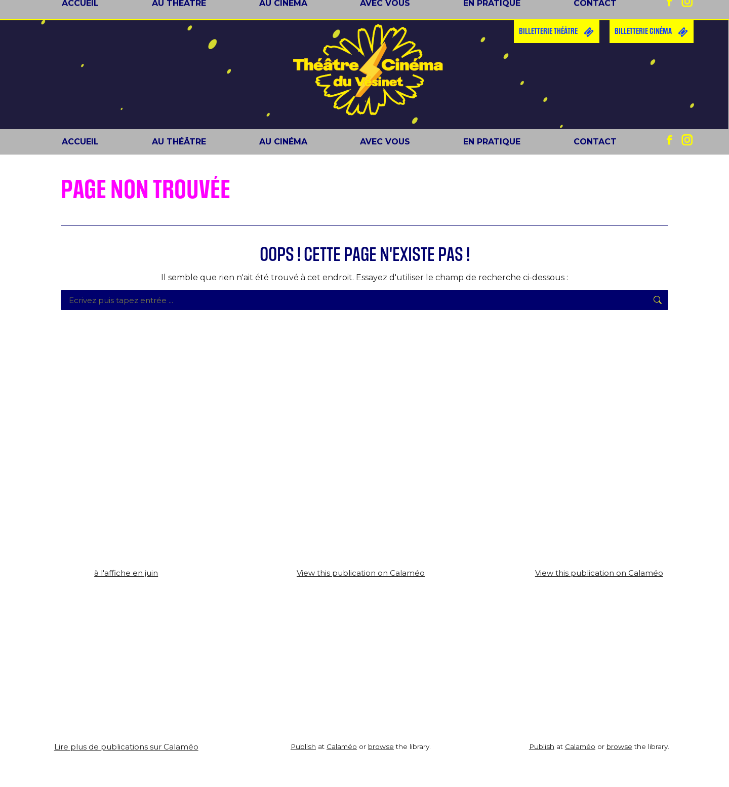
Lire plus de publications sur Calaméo (126, 747)
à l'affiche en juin (126, 573)
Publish (303, 746)
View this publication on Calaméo (361, 573)
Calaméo (342, 746)
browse (381, 746)
